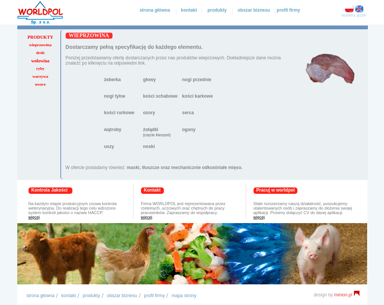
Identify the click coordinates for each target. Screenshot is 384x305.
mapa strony (184, 295)
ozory (149, 112)
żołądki (157, 132)
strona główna (155, 10)
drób (40, 52)
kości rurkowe (119, 112)
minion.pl (347, 294)
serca (188, 112)
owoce (40, 84)
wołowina (40, 60)
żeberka (112, 79)
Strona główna (41, 295)
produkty (216, 10)
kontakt (189, 10)
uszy (109, 146)
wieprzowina (40, 44)
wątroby (113, 129)
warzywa (40, 76)
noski (149, 146)
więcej (34, 217)
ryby (40, 68)
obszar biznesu (253, 10)
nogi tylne (115, 96)
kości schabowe (160, 96)
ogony (189, 129)
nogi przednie (197, 79)
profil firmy (288, 10)
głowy (149, 79)
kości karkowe (197, 96)
